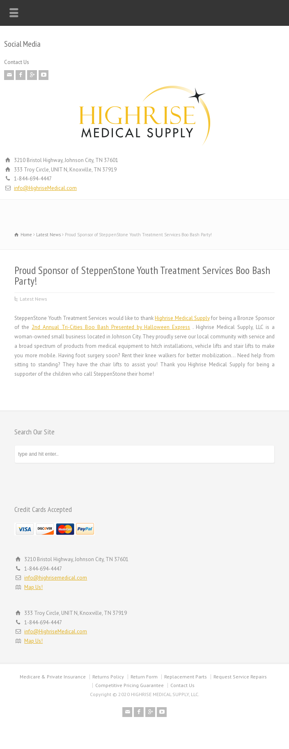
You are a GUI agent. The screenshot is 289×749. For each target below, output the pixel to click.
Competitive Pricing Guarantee (129, 685)
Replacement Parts (185, 677)
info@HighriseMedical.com (45, 188)
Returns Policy (108, 677)
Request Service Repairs (240, 677)
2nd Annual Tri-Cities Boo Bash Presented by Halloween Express (111, 327)
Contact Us (16, 62)
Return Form (144, 677)
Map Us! (33, 587)
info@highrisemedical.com (55, 577)
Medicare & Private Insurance (53, 677)
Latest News (33, 299)
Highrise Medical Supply (182, 318)
